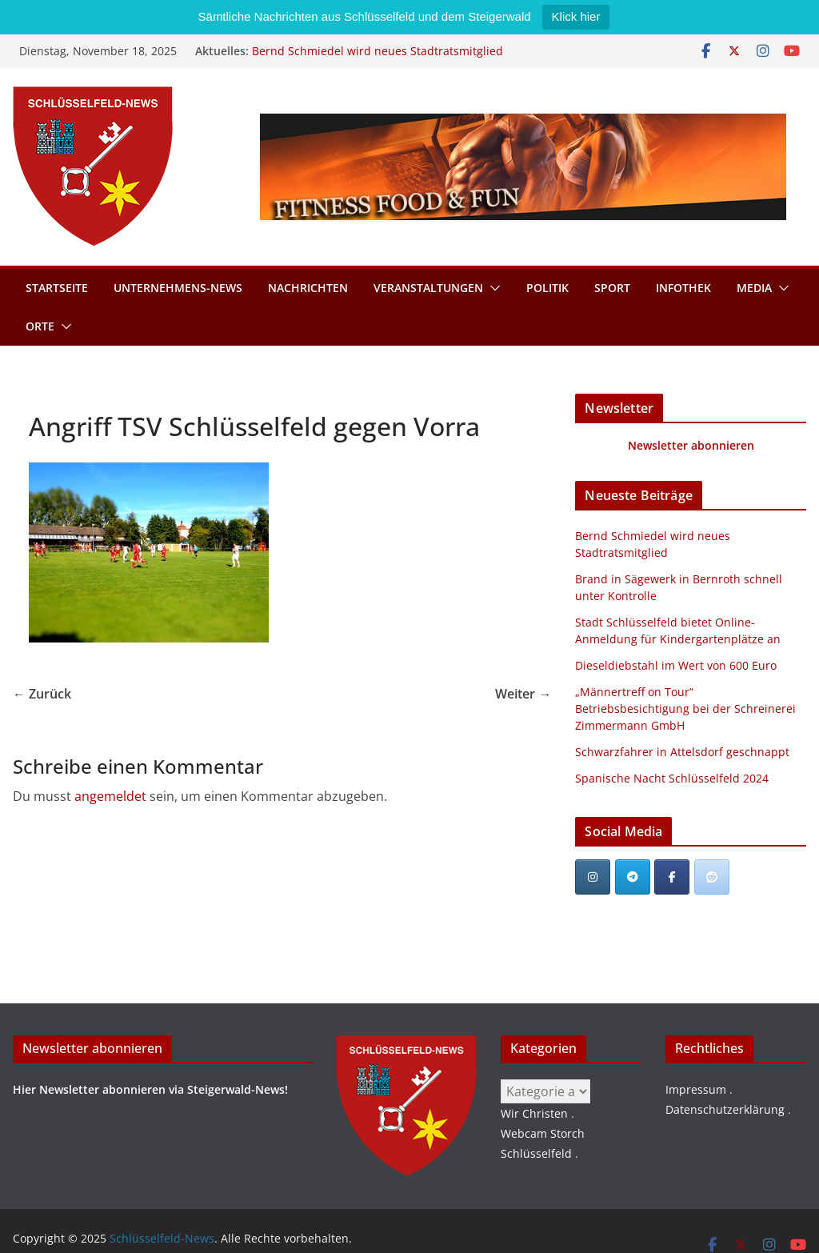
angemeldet (110, 796)
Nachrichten (308, 287)
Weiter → (523, 694)
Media (754, 287)
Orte (40, 326)
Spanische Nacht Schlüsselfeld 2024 (672, 778)
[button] (492, 288)
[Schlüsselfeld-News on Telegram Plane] (632, 877)
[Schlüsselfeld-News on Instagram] (592, 877)
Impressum (695, 1089)
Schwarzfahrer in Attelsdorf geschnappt (682, 751)
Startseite (57, 287)
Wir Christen (534, 1113)
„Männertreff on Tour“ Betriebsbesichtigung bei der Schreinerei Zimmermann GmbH (685, 708)
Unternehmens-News (178, 287)
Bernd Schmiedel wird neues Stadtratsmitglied (377, 50)
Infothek (683, 287)
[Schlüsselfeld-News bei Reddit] (711, 877)
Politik (547, 287)
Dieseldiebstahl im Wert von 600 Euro (676, 665)
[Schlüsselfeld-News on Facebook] (671, 877)
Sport (612, 287)
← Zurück (42, 694)
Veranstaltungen (428, 287)
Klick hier (576, 16)
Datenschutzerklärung (725, 1109)
